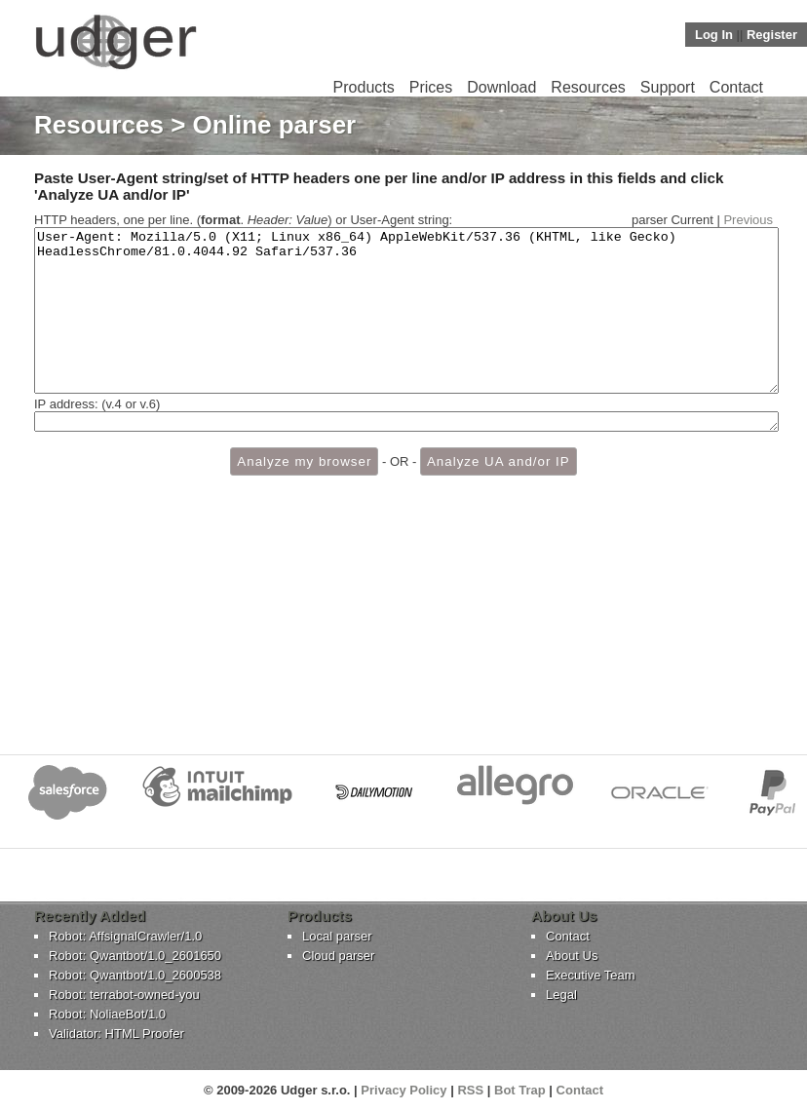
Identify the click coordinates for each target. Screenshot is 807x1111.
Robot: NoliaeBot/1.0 (107, 1014)
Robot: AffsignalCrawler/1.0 (125, 936)
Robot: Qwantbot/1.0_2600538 (135, 975)
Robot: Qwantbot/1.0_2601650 (135, 955)
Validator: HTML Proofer (116, 1033)
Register (772, 34)
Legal (561, 994)
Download (501, 87)
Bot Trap (520, 1090)
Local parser (337, 936)
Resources (588, 87)
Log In (714, 34)
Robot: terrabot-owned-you (124, 994)
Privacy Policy (403, 1090)
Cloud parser (338, 955)
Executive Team (590, 975)
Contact (736, 87)
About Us (571, 955)
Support (667, 87)
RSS (470, 1090)
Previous (748, 219)
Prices (430, 87)
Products (364, 87)
